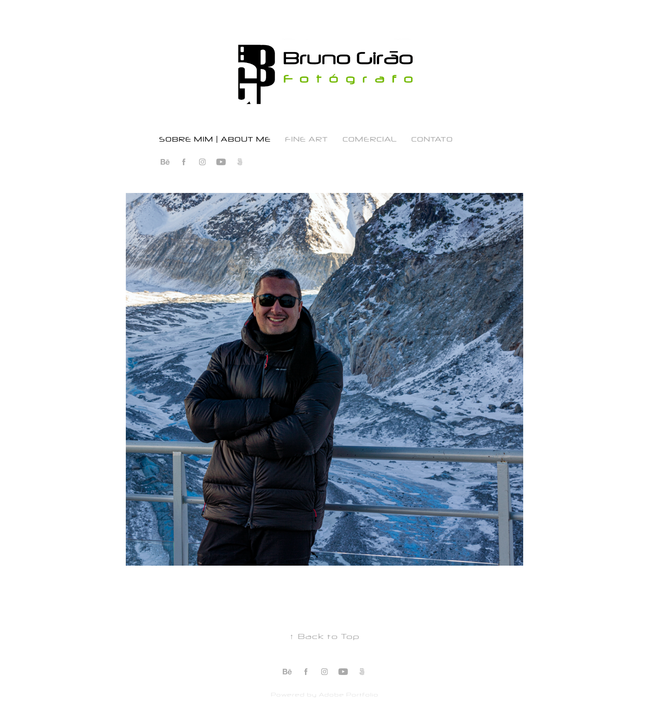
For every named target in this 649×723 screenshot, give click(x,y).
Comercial (369, 138)
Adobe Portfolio (348, 694)
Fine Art (306, 138)
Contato (432, 138)
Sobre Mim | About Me (215, 138)
